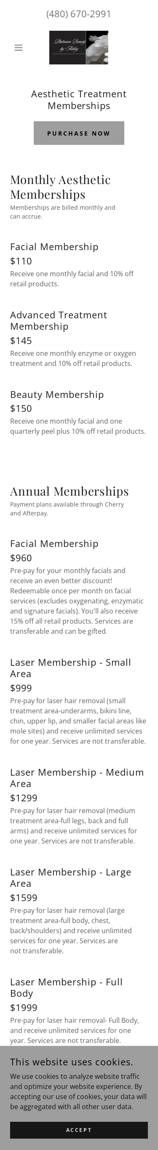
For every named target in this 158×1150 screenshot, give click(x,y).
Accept (79, 1135)
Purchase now (79, 133)
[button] (20, 47)
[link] (78, 47)
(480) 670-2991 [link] (79, 13)
